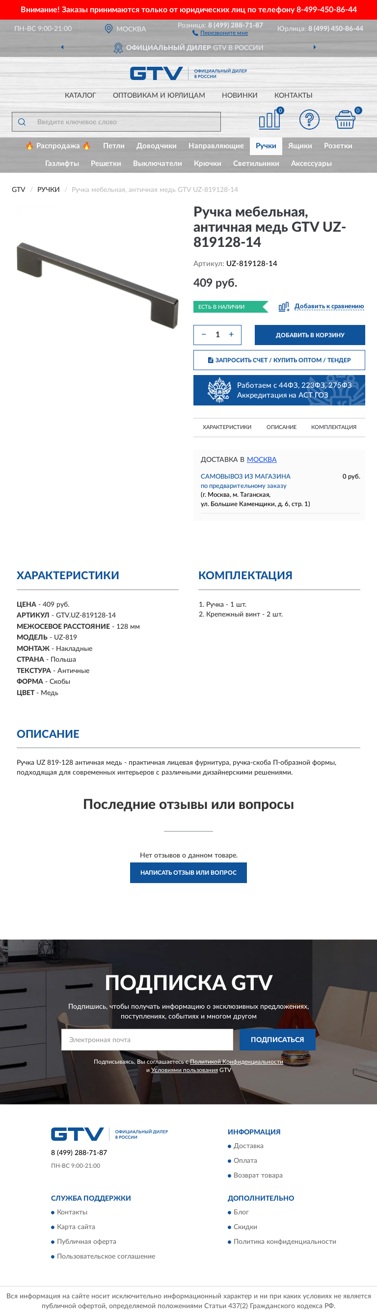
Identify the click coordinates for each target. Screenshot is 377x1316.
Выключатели (157, 163)
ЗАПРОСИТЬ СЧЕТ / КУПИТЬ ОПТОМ (279, 360)
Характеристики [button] (227, 427)
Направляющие (216, 146)
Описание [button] (281, 427)
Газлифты (62, 163)
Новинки (240, 95)
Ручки (266, 146)
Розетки (338, 146)
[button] (220, 32)
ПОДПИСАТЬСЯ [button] (277, 1040)
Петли (114, 146)
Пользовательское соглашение (106, 1257)
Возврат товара (258, 1175)
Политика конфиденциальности (285, 1242)
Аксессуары (311, 163)
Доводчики (156, 146)
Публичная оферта (86, 1242)
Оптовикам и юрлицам (159, 95)
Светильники (256, 163)
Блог (241, 1212)
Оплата (245, 1160)
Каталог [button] (80, 95)
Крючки (207, 163)
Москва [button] (262, 460)
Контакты (293, 95)
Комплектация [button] (333, 427)
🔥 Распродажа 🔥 (58, 146)
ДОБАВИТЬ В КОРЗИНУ (310, 335)
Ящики (300, 146)
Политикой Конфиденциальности (236, 1062)
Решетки (106, 163)
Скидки (245, 1227)
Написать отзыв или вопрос (188, 873)
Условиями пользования (184, 1070)
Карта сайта (76, 1227)
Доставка (249, 1146)
